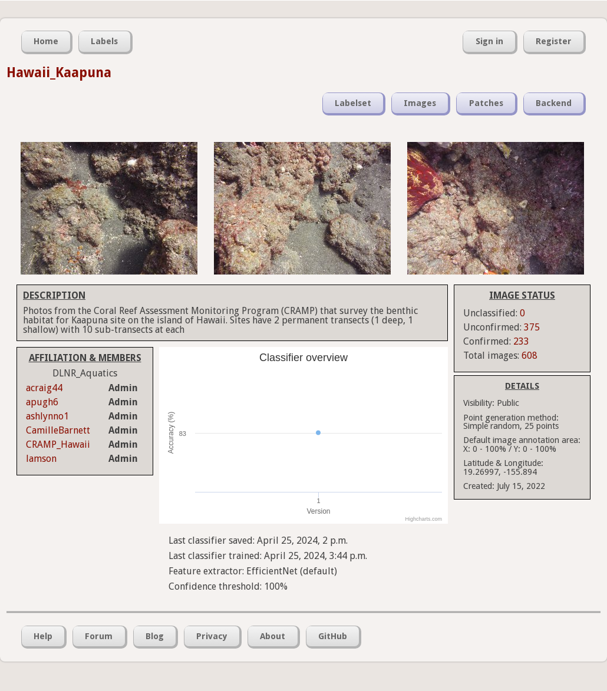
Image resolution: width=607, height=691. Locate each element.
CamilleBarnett (58, 430)
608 (529, 355)
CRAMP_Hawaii (58, 444)
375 (532, 327)
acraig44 (44, 388)
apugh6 (42, 402)
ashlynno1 (47, 416)
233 (521, 341)
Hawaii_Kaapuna (58, 72)
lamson (41, 458)
